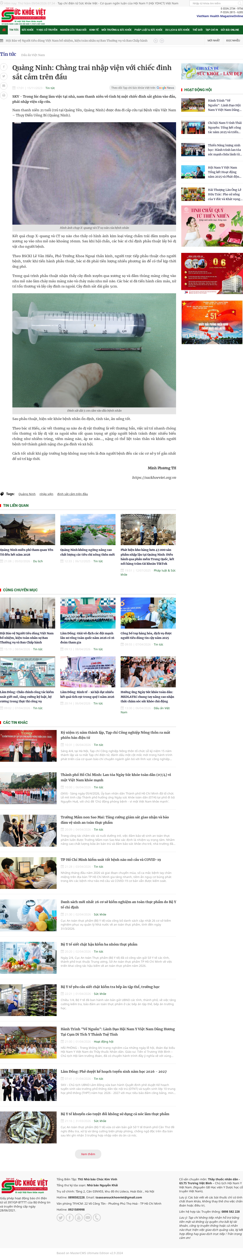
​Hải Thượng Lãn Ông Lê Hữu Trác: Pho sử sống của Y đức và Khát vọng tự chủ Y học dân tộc (224, 194)
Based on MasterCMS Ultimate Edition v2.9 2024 (90, 1253)
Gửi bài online (230, 29)
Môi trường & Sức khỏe (117, 29)
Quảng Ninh (27, 494)
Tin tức (14, 29)
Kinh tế (94, 29)
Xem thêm (88, 1154)
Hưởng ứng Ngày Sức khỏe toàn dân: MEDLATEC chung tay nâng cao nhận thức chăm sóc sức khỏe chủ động (147, 696)
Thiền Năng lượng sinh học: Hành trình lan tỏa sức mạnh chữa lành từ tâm (224, 150)
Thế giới (198, 29)
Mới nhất (214, 40)
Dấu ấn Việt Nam (33, 55)
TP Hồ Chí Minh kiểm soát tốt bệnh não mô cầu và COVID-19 (111, 860)
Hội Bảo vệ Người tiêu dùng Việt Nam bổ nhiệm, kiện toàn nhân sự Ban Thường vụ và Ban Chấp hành (76, 40)
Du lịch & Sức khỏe (177, 29)
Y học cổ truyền (46, 29)
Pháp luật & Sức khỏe (148, 29)
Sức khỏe (28, 29)
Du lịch (38, 561)
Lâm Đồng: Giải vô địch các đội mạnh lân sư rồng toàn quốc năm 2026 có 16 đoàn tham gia (87, 637)
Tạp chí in (212, 29)
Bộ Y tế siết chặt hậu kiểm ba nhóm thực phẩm (99, 944)
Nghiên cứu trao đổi (73, 29)
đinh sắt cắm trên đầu (72, 494)
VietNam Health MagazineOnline (220, 16)
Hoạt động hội (103, 1041)
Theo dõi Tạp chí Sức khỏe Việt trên (133, 87)
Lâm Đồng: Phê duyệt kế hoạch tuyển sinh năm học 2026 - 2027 (114, 1071)
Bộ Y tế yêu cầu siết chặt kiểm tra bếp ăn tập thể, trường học (110, 987)
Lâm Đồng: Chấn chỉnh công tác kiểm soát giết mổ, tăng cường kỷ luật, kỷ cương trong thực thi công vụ (27, 696)
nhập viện (46, 494)
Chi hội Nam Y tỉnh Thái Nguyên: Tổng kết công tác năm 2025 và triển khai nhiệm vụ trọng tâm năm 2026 (225, 127)
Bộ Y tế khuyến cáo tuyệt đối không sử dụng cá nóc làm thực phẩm (115, 1114)
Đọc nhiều (233, 40)
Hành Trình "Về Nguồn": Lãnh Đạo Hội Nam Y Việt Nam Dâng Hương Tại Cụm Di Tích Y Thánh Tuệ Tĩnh (224, 105)
